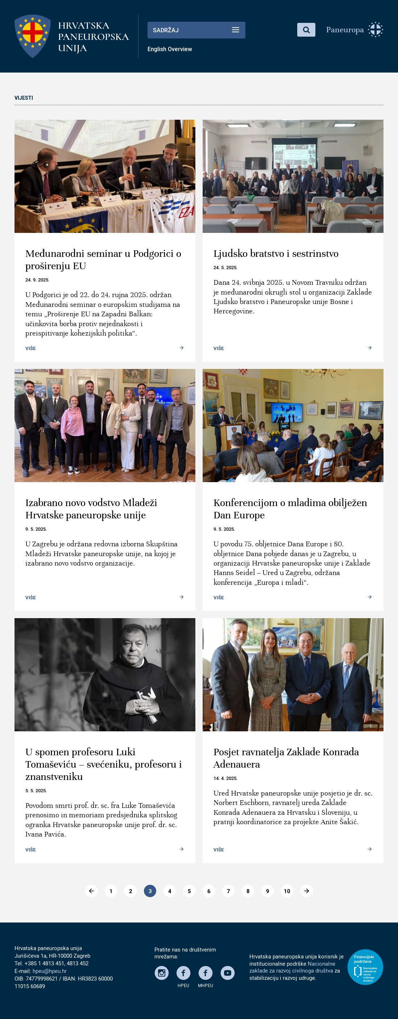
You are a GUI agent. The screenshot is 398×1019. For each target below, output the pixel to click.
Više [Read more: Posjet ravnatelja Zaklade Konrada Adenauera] (218, 849)
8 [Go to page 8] (248, 891)
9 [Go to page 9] (267, 891)
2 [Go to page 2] (130, 891)
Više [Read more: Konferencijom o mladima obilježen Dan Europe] (218, 597)
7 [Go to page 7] (228, 891)
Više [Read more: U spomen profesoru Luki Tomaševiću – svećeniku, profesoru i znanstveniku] (30, 849)
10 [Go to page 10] (287, 891)
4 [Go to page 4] (169, 891)
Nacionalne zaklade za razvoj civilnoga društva (292, 967)
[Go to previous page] (91, 891)
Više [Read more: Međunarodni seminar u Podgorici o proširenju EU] (30, 348)
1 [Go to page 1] (111, 891)
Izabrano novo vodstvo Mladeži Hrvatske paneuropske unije (91, 509)
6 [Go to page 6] (209, 891)
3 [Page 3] (150, 891)
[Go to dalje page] (306, 891)
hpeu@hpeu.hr (50, 970)
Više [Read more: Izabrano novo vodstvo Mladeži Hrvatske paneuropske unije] (30, 597)
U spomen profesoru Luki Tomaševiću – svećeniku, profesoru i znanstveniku (103, 764)
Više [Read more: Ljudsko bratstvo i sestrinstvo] (218, 348)
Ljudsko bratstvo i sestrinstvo (276, 253)
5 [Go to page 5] (189, 891)
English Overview (170, 49)
